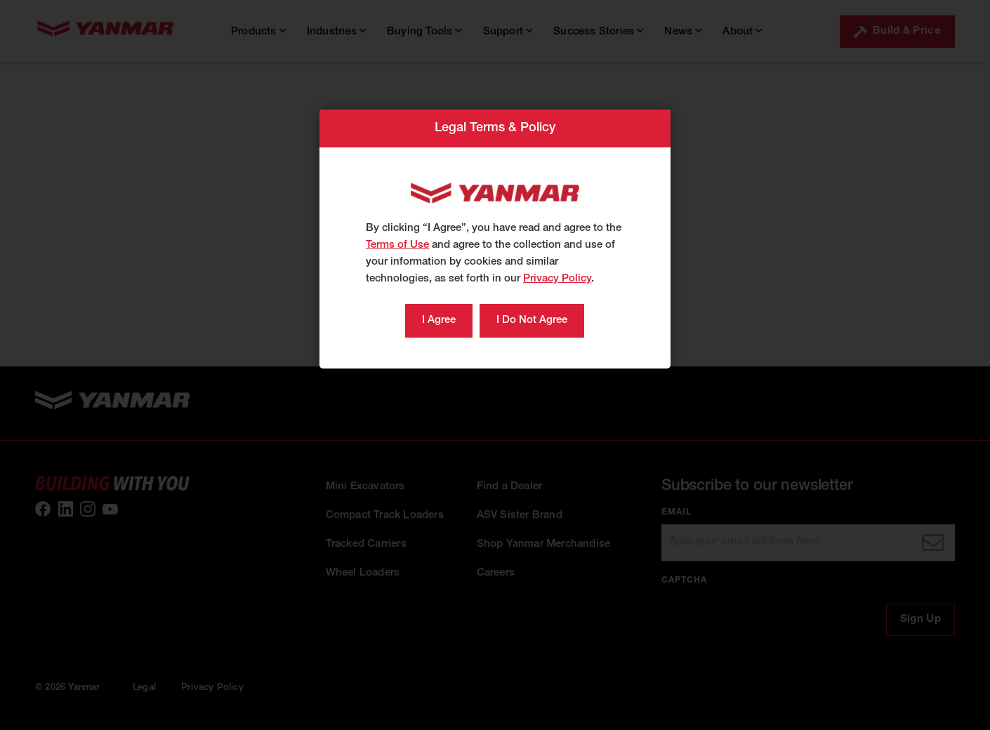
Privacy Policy (557, 279)
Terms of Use (397, 245)
